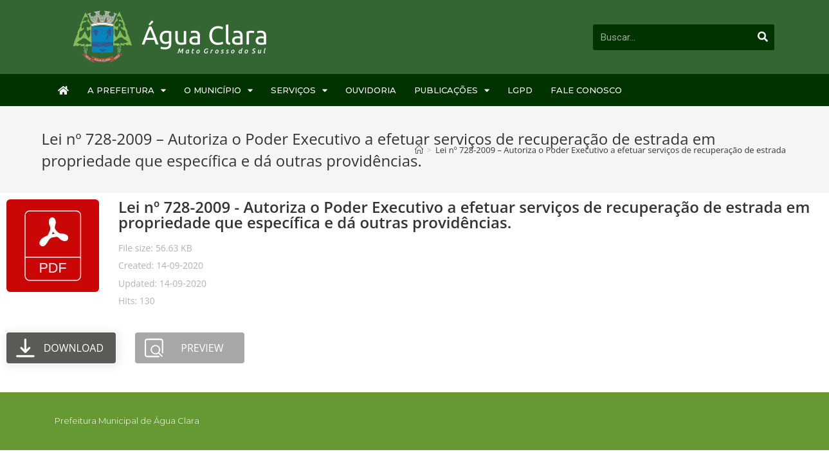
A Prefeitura (126, 90)
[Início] (419, 150)
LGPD (520, 90)
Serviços (299, 90)
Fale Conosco (586, 90)
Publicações (451, 90)
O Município (218, 90)
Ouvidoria (370, 90)
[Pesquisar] (763, 37)
